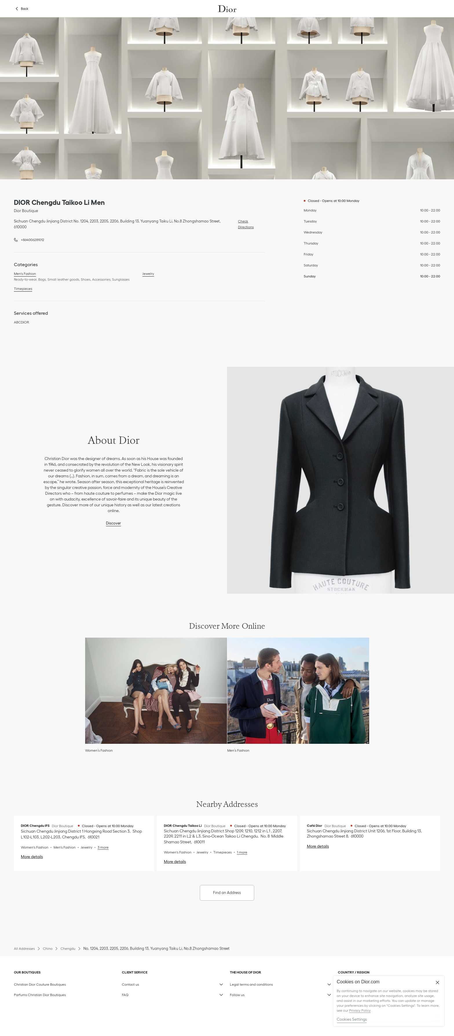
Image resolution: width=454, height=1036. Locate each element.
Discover (113, 523)
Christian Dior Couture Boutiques (40, 984)
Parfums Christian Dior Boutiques (40, 995)
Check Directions (244, 223)
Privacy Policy (360, 1010)
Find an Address (227, 892)
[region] (389, 1001)
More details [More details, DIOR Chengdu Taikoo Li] (175, 861)
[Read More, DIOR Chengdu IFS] (100, 847)
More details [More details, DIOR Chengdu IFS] (32, 856)
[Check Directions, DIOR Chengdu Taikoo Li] (223, 836)
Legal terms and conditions (257, 983)
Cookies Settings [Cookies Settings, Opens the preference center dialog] (352, 1019)
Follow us (257, 993)
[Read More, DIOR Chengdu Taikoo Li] (239, 852)
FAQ (149, 993)
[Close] (437, 982)
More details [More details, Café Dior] (318, 846)
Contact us (149, 983)
